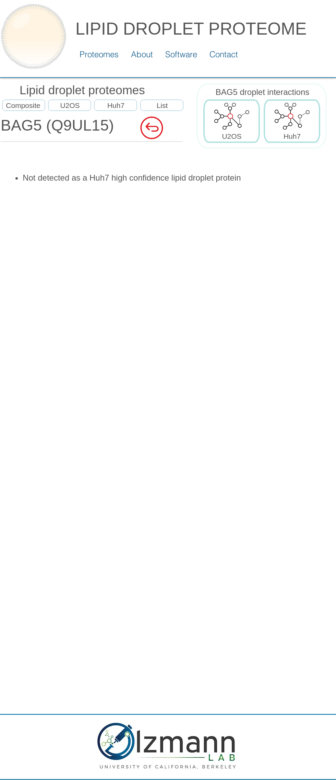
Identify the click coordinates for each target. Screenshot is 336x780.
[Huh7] (116, 105)
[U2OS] (70, 105)
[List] (162, 105)
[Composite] (23, 105)
